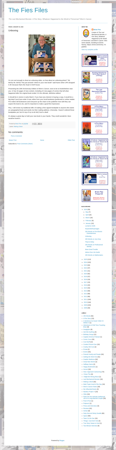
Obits (85, 394)
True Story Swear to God (91, 423)
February (88, 220)
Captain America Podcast (91, 337)
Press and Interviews (90, 406)
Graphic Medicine (89, 359)
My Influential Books (89, 389)
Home (42, 140)
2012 (85, 296)
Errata (85, 349)
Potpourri (86, 403)
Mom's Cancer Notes (90, 386)
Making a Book (18, 126)
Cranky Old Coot (88, 347)
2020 (85, 274)
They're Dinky (89, 242)
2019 (85, 276)
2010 (85, 302)
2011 (85, 299)
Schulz (85, 411)
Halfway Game (88, 364)
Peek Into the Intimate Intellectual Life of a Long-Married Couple (94, 397)
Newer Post (12, 140)
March (87, 217)
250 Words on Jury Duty (93, 239)
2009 (85, 305)
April (87, 215)
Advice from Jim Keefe (92, 252)
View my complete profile (90, 49)
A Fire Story (87, 318)
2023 (85, 265)
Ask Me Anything (88, 332)
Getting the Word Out (90, 357)
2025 (85, 259)
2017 (85, 282)
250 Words (86, 316)
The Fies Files (28, 10)
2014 (85, 291)
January (88, 223)
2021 (85, 271)
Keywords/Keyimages (92, 229)
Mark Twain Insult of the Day (92, 384)
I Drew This (87, 374)
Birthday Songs (88, 334)
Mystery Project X (89, 391)
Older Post (71, 140)
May (87, 212)
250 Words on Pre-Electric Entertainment (93, 232)
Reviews (86, 408)
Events (85, 352)
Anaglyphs (86, 329)
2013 (85, 293)
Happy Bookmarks (89, 367)
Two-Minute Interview (90, 426)
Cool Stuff (86, 342)
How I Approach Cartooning (92, 372)
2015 (85, 288)
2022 (85, 268)
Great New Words (89, 362)
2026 (85, 209)
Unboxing (88, 236)
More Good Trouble (91, 249)
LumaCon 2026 (90, 226)
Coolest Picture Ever (90, 344)
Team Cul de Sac (89, 418)
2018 (85, 279)
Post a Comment (16, 136)
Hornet (85, 369)
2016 (85, 285)
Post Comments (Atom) (25, 144)
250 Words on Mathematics (94, 255)
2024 (85, 262)
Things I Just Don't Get (90, 421)
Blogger (61, 440)
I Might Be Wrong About (91, 377)
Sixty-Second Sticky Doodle (92, 413)
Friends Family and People (92, 354)
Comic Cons (87, 339)
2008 (85, 308)
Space (85, 416)
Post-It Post (87, 401)
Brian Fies (18, 123)
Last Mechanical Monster (91, 379)
